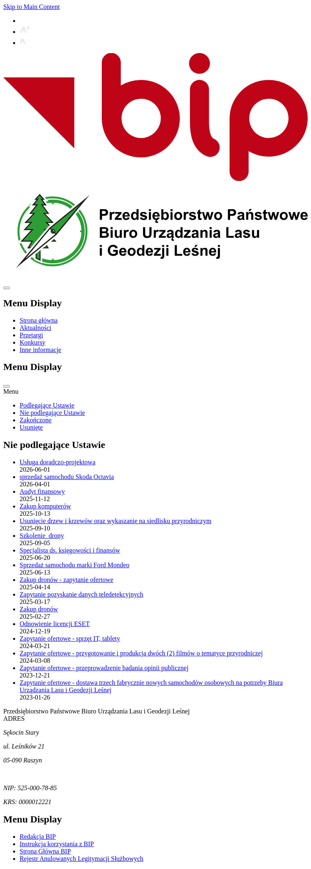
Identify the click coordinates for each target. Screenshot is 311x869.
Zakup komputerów (45, 506)
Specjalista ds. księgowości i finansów (70, 550)
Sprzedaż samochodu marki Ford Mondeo (74, 565)
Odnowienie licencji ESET (55, 623)
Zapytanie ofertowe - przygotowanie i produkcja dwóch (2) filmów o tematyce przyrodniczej (141, 653)
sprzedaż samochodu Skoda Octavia (67, 476)
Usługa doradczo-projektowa (57, 462)
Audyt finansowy (42, 491)
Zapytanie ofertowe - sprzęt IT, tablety (70, 638)
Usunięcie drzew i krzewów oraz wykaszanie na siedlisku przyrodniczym (115, 520)
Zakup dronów (39, 609)
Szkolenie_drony (42, 535)
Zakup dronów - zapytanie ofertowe (66, 579)
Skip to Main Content (31, 6)
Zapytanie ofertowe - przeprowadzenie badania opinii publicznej (104, 667)
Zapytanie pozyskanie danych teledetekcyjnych (81, 594)
